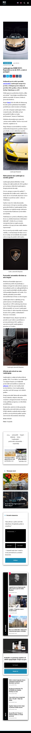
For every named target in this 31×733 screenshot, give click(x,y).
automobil (15, 435)
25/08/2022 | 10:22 (7, 65)
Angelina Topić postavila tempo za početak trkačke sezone (17, 706)
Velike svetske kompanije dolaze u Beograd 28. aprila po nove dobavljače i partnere (17, 681)
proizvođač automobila (15, 441)
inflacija (5, 386)
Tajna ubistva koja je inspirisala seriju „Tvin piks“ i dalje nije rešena (17, 698)
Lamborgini (15, 439)
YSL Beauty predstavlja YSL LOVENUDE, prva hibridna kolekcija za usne (16, 690)
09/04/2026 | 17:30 (13, 702)
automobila (7, 83)
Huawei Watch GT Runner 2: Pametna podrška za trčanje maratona (16, 714)
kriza (18, 437)
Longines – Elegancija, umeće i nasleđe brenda (16, 609)
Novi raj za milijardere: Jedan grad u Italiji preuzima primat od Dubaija (18, 630)
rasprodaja (16, 443)
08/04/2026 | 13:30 (13, 592)
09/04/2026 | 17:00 (13, 709)
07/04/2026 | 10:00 (13, 613)
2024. (8, 435)
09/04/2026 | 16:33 (13, 718)
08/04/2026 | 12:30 (13, 633)
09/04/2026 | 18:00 (13, 693)
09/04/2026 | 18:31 (13, 685)
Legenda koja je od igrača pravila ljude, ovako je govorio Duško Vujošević (17, 588)
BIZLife (17, 63)
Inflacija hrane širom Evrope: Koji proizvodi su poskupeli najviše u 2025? (15, 485)
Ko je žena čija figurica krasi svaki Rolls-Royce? (15, 504)
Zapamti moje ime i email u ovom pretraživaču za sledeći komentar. (14, 553)
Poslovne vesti (7, 63)
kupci (9, 102)
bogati (22, 435)
